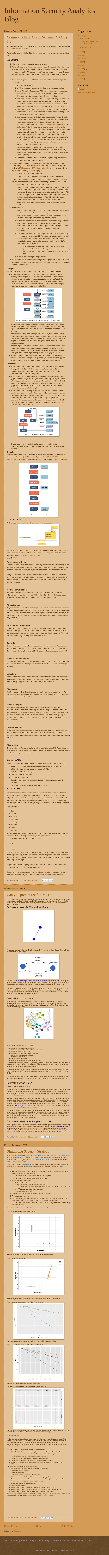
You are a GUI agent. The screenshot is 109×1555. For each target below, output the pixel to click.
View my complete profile (86, 92)
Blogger (71, 1550)
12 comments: (33, 1137)
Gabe (82, 89)
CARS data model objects (41, 168)
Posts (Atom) (18, 1531)
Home (39, 1526)
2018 (82, 55)
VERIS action (21, 93)
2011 (82, 79)
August (84, 38)
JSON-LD (24, 553)
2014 (82, 69)
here (28, 550)
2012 (82, 75)
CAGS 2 (21, 49)
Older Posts (67, 1526)
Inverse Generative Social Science (31, 1128)
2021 (82, 36)
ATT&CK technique (36, 93)
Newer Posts (10, 1526)
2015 (82, 65)
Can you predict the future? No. (30, 895)
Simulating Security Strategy (28, 1151)
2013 (82, 72)
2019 (82, 52)
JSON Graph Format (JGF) (31, 555)
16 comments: (33, 1517)
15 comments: (33, 880)
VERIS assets (23, 168)
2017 (82, 58)
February (85, 47)
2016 (82, 62)
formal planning (53, 124)
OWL (44, 74)
